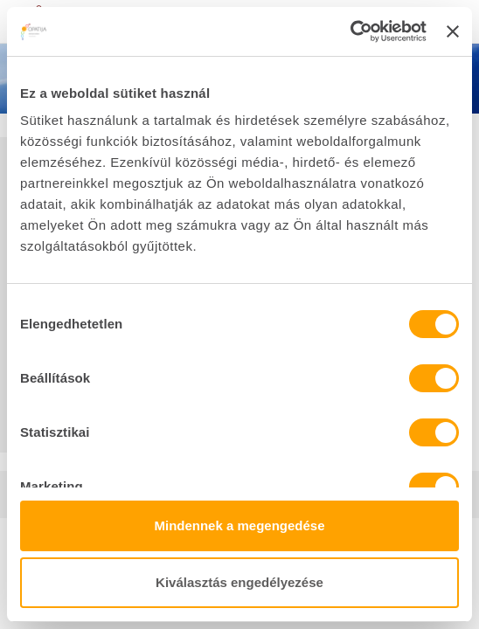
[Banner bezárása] (453, 31)
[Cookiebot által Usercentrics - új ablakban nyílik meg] (350, 31)
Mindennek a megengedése (239, 525)
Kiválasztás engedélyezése (239, 582)
